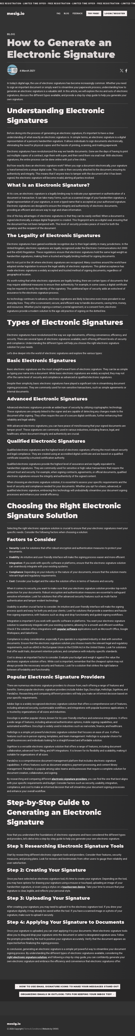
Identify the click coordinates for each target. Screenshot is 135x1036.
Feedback (77, 7)
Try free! (93, 7)
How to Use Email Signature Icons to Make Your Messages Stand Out (67, 986)
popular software (67, 629)
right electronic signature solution (27, 957)
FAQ (58, 7)
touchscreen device (73, 886)
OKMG (56, 1029)
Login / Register (115, 7)
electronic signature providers (69, 778)
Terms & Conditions (32, 1029)
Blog (66, 7)
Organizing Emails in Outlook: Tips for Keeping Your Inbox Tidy (68, 994)
